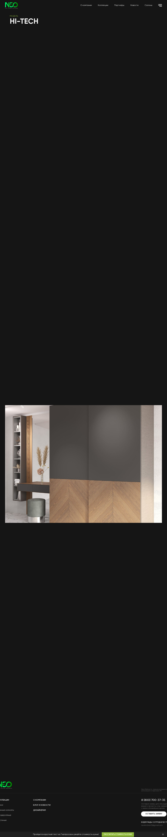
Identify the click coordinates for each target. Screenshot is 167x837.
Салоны (148, 5)
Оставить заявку (153, 814)
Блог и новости (41, 805)
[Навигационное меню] (160, 5)
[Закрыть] (163, 834)
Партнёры (119, 5)
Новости (134, 5)
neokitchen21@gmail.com (152, 825)
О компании (86, 5)
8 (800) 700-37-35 (153, 800)
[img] (149, 785)
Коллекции (103, 5)
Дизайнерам (39, 810)
